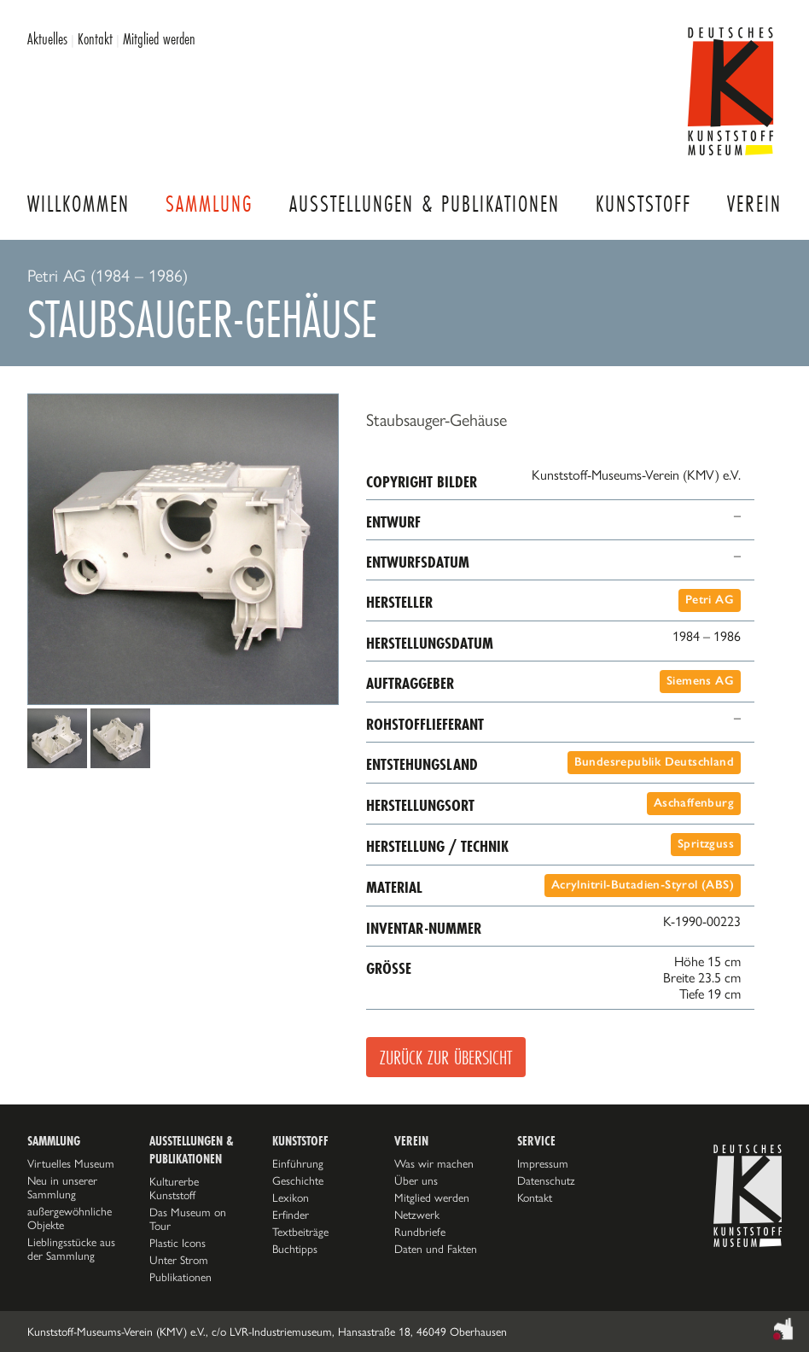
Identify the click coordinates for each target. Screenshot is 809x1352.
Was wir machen (434, 1163)
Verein (754, 204)
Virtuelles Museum (70, 1163)
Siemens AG (700, 680)
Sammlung (209, 204)
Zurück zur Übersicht (446, 1057)
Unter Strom (178, 1260)
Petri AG (709, 599)
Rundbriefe (419, 1231)
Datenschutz (546, 1180)
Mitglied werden (159, 38)
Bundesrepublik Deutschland (654, 762)
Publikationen (180, 1277)
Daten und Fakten (435, 1249)
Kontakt (95, 38)
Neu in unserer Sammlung (62, 1187)
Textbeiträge (300, 1231)
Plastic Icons (177, 1243)
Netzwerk (416, 1214)
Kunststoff (643, 204)
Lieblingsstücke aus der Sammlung (71, 1248)
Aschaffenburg (694, 802)
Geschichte (297, 1180)
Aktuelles (47, 38)
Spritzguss (706, 843)
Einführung (297, 1163)
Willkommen (78, 204)
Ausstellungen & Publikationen (424, 204)
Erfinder (290, 1214)
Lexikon (290, 1197)
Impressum (542, 1163)
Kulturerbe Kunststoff (174, 1188)
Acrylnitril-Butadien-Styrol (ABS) (642, 884)
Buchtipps (294, 1249)
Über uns (416, 1180)
